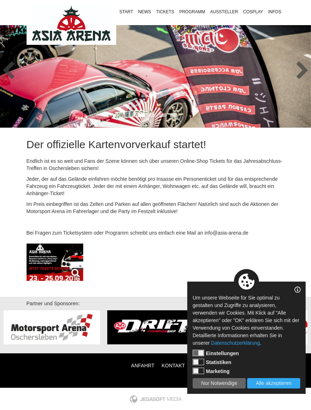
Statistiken (212, 362)
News (144, 11)
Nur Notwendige (219, 383)
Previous (8, 68)
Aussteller (224, 11)
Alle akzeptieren (274, 383)
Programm (192, 11)
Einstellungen (216, 353)
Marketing (211, 371)
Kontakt (200, 28)
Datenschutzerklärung (235, 343)
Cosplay (253, 11)
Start (126, 11)
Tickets (165, 11)
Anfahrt (142, 365)
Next (302, 68)
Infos (275, 11)
